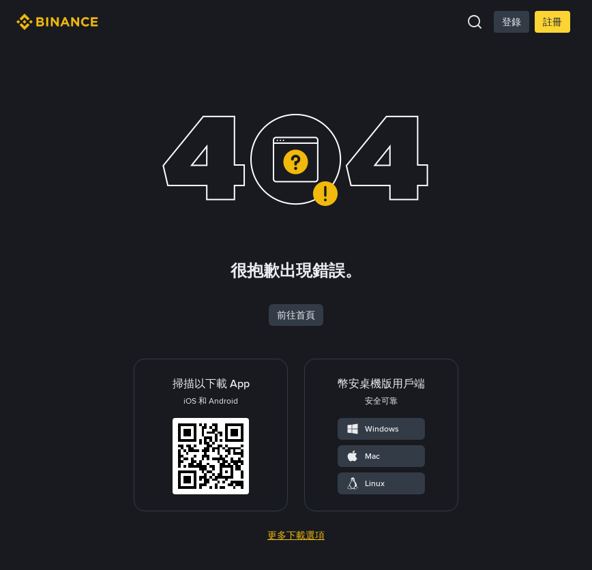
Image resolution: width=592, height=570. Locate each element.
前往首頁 (296, 315)
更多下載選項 (296, 535)
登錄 (511, 22)
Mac (363, 456)
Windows (372, 429)
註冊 (552, 22)
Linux (365, 483)
